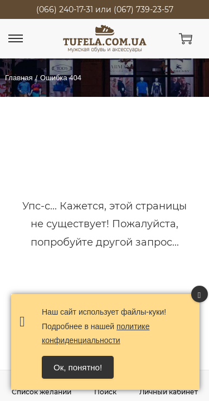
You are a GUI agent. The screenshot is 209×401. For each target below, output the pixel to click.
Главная (18, 78)
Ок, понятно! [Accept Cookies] (78, 367)
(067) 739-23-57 (143, 9)
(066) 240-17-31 (64, 9)
